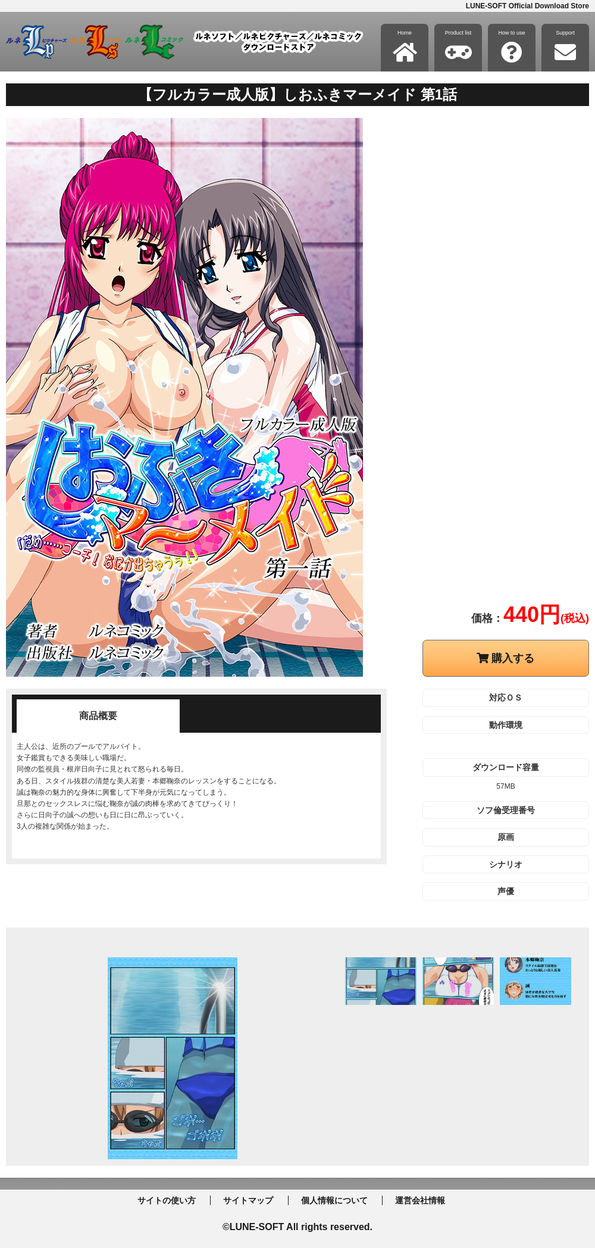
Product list (458, 46)
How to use (511, 46)
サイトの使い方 (166, 1200)
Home (405, 46)
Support (565, 46)
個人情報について (334, 1200)
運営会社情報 (420, 1200)
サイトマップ (248, 1200)
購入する (505, 658)
